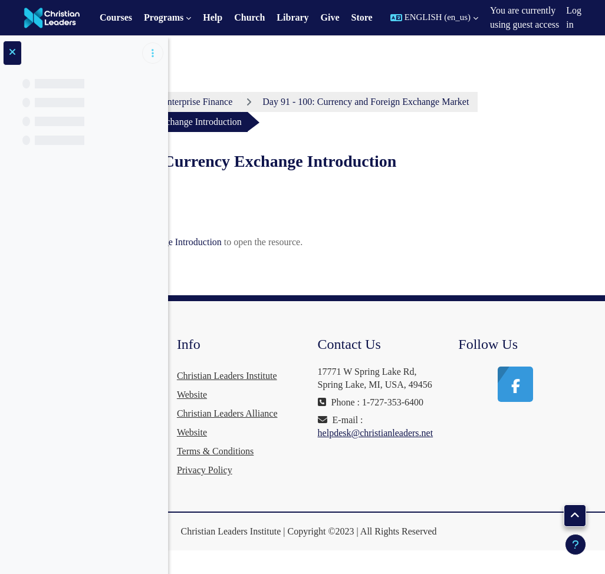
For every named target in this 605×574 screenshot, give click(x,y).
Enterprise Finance (310, 102)
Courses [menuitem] (116, 17)
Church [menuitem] (249, 17)
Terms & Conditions (339, 471)
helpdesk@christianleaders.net (458, 492)
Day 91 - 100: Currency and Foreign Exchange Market (319, 122)
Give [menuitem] (330, 17)
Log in (573, 17)
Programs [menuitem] (163, 17)
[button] (434, 17)
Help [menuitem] (212, 17)
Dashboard (224, 102)
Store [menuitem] (362, 17)
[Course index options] (152, 53)
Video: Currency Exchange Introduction (310, 262)
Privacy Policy (328, 490)
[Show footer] (575, 544)
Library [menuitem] (292, 17)
